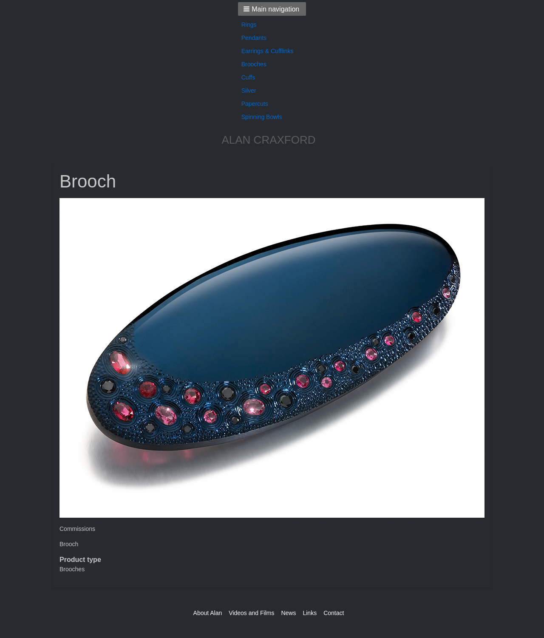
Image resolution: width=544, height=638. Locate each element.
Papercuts (254, 103)
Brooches (253, 64)
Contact (333, 613)
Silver (248, 90)
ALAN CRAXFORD (268, 139)
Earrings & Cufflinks (267, 51)
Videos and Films (251, 613)
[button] (272, 9)
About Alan (207, 613)
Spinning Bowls (261, 116)
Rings (249, 24)
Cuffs (248, 77)
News (288, 613)
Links (310, 613)
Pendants (253, 37)
